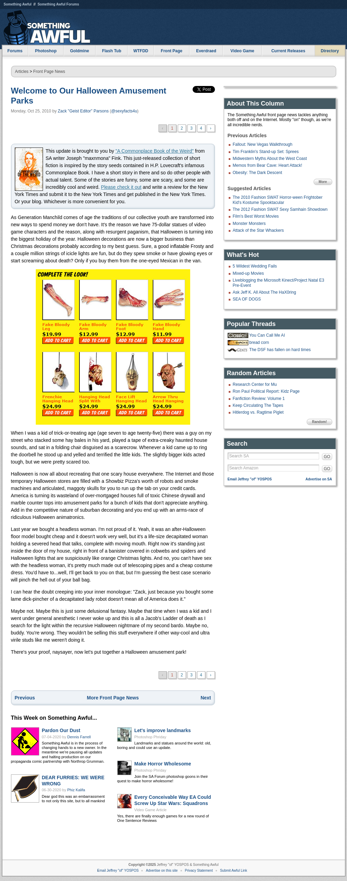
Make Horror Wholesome (162, 763)
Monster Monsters (249, 223)
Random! (319, 422)
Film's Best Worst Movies (256, 216)
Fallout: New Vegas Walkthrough (263, 144)
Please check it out (121, 187)
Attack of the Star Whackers (258, 230)
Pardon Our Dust (61, 730)
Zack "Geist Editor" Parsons (83, 111)
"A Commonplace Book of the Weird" (155, 151)
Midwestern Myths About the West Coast (270, 158)
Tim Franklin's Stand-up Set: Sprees (266, 151)
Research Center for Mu (255, 384)
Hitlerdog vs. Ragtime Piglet (258, 412)
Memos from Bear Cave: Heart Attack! (267, 165)
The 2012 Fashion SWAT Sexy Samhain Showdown (280, 209)
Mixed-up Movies (248, 273)
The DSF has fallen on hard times (280, 349)
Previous (25, 697)
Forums (14, 50)
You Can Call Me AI (267, 335)
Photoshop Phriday (150, 737)
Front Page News (49, 71)
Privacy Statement (199, 870)
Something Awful (18, 4)
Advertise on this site (161, 870)
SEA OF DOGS (247, 299)
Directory (330, 50)
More (323, 182)
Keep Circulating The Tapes (258, 405)
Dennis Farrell (79, 737)
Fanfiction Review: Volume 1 (259, 398)
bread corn (259, 342)
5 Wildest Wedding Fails (255, 266)
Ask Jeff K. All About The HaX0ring (264, 292)
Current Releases (288, 50)
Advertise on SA (318, 479)
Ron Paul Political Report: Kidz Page (266, 391)
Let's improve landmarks (162, 730)
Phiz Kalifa (76, 790)
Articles (22, 71)
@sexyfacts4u (124, 111)
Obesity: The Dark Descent (257, 172)
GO (327, 456)
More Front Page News (113, 697)
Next (205, 697)
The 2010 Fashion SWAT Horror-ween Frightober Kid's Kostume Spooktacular (278, 200)
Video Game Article (150, 810)
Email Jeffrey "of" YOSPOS (250, 479)
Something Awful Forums (58, 4)
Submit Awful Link (233, 870)
